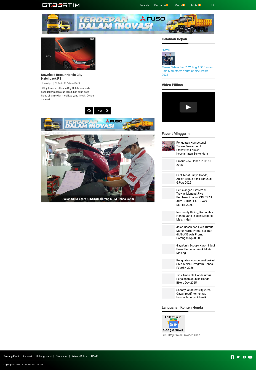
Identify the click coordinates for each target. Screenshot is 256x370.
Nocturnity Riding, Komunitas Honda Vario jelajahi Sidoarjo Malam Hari (194, 216)
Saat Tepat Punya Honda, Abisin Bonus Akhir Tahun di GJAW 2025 (194, 178)
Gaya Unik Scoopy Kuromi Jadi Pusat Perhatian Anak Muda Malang (195, 249)
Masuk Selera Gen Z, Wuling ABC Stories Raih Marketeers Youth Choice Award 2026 (187, 71)
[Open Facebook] (232, 357)
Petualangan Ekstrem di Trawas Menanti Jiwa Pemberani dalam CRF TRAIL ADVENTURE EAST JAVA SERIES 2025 (194, 197)
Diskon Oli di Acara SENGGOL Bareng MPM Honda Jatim (98, 199)
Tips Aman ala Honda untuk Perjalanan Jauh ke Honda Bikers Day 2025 (193, 279)
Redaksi (27, 356)
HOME (166, 50)
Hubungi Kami (44, 356)
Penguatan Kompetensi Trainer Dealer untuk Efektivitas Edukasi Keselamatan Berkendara (192, 148)
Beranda (144, 5)
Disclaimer (62, 356)
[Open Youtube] (250, 357)
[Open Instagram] (244, 357)
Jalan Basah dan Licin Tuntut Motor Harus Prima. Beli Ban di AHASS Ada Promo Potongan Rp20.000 (194, 232)
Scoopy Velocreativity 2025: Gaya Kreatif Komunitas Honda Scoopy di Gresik (193, 293)
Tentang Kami (11, 356)
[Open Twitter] (238, 357)
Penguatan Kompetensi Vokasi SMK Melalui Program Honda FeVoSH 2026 (195, 264)
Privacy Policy (79, 356)
